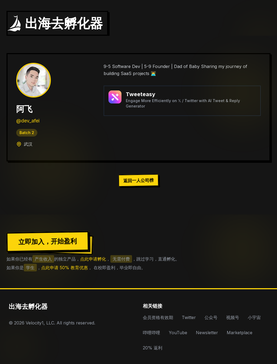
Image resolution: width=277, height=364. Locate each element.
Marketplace (239, 332)
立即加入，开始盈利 (47, 241)
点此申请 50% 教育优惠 (64, 267)
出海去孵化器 (28, 306)
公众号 (211, 317)
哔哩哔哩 (151, 332)
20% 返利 (152, 347)
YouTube (178, 332)
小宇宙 (254, 317)
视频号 (232, 317)
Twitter (189, 317)
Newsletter (207, 332)
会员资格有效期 (158, 317)
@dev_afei (27, 120)
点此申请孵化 (93, 259)
